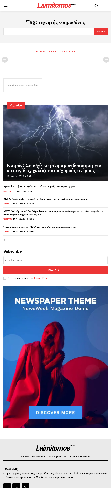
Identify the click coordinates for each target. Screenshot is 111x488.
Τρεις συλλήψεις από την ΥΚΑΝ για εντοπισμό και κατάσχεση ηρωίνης (39, 226)
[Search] (101, 31)
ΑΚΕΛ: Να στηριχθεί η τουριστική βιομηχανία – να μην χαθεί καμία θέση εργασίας (45, 198)
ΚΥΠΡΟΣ (7, 203)
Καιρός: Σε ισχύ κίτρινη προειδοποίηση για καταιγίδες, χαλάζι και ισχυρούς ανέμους (54, 167)
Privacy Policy (41, 278)
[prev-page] (5, 60)
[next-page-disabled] (106, 60)
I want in (55, 270)
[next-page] (11, 240)
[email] (55, 260)
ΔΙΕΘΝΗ (7, 191)
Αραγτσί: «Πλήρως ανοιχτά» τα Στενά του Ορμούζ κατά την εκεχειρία (39, 186)
